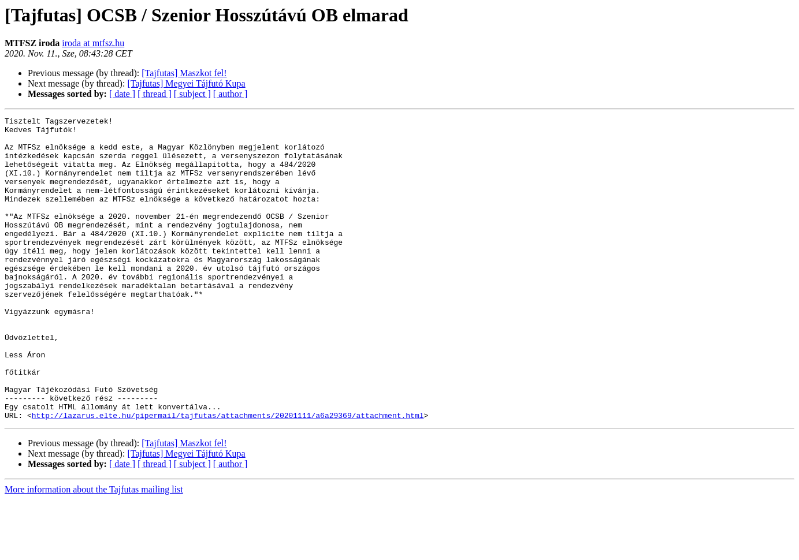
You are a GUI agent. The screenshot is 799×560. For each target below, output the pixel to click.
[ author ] (230, 94)
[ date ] (122, 94)
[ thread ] (154, 94)
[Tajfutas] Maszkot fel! (184, 73)
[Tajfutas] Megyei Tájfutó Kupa (186, 83)
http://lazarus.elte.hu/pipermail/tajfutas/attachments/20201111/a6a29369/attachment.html (228, 476)
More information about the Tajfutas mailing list (94, 550)
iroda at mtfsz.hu (93, 43)
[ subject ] (192, 94)
